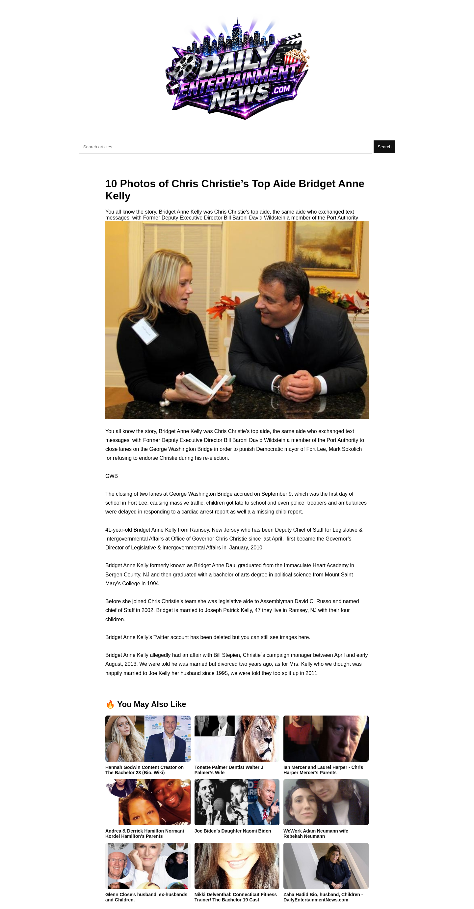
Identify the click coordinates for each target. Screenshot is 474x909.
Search (384, 146)
